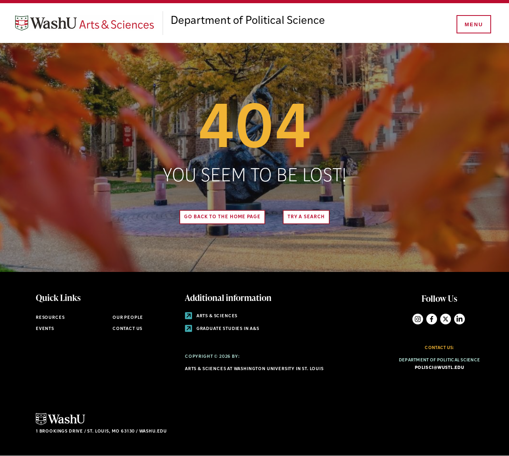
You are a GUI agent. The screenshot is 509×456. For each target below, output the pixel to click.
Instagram (418, 319)
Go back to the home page (222, 217)
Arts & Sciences (211, 316)
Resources (50, 318)
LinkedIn (459, 319)
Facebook (432, 319)
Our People (128, 318)
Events (45, 329)
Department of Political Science (248, 21)
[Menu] (473, 24)
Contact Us (127, 329)
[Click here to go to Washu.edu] (60, 424)
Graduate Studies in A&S (222, 329)
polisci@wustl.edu (439, 368)
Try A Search (306, 217)
